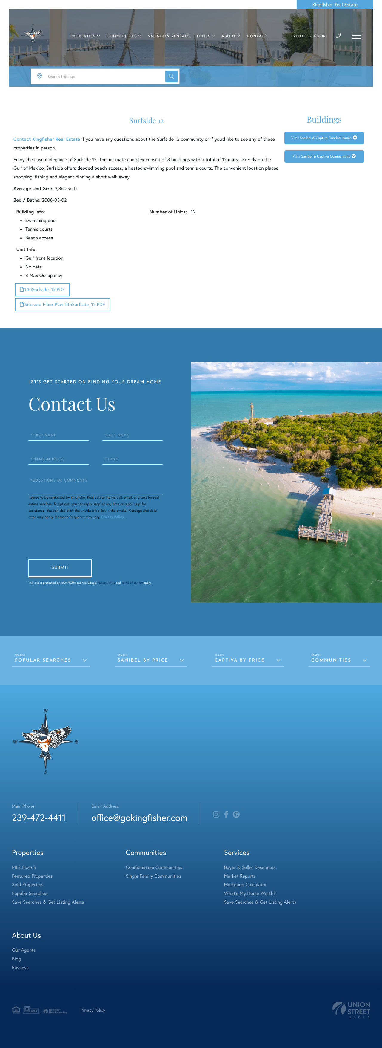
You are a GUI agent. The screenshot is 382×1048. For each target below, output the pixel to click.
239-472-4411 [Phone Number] (39, 817)
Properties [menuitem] (83, 36)
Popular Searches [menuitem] (29, 893)
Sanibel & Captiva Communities (325, 156)
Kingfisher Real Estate (335, 4)
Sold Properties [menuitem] (27, 885)
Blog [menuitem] (16, 959)
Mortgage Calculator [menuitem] (245, 885)
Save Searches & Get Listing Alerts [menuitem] (48, 902)
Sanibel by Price (143, 660)
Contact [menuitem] (257, 36)
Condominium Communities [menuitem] (154, 867)
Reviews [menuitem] (20, 967)
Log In (320, 36)
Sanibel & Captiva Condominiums (326, 138)
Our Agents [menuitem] (24, 950)
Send (60, 568)
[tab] (324, 138)
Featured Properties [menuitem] (32, 876)
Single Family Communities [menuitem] (153, 876)
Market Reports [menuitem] (240, 876)
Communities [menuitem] (122, 36)
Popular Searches (43, 660)
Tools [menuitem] (203, 36)
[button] (171, 76)
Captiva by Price (240, 660)
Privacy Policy (112, 517)
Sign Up (299, 36)
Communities (331, 660)
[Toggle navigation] (356, 36)
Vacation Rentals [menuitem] (169, 36)
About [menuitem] (228, 36)
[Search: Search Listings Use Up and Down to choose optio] (105, 76)
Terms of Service (132, 583)
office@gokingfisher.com (139, 817)
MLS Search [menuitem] (24, 867)
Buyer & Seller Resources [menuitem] (249, 867)
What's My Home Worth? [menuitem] (250, 893)
